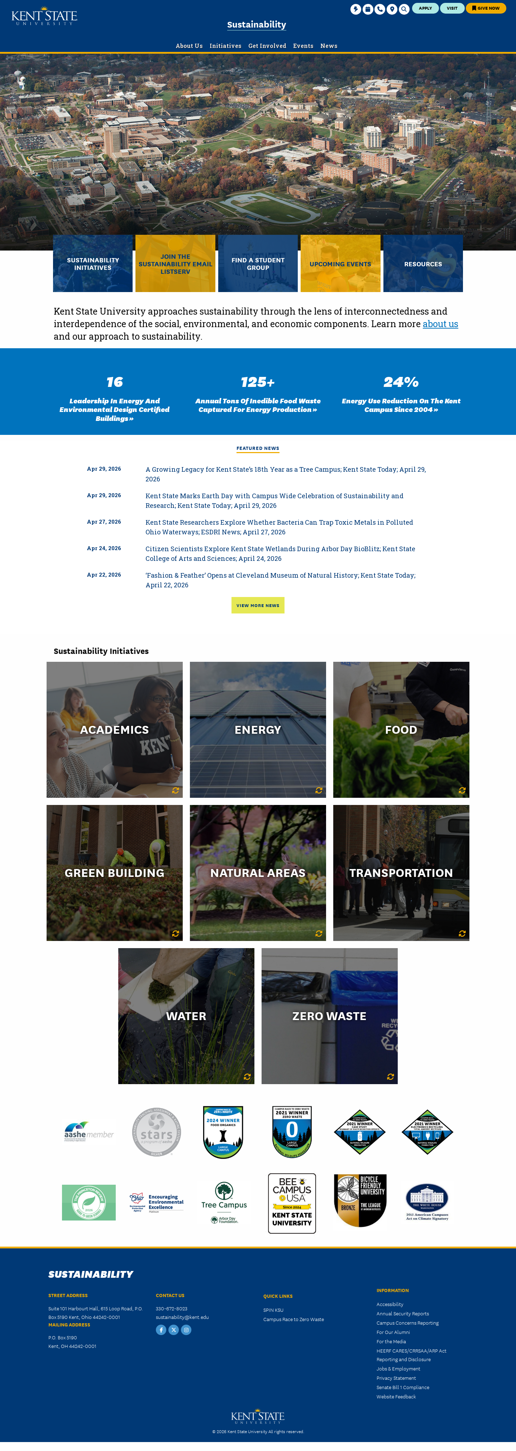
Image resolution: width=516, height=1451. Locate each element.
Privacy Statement (396, 1378)
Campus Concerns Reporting (408, 1322)
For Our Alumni (393, 1332)
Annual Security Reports (403, 1313)
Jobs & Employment (398, 1368)
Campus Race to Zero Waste (293, 1319)
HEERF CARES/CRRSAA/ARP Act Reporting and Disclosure (411, 1354)
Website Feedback (396, 1396)
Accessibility (390, 1304)
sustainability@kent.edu (182, 1317)
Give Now (486, 7)
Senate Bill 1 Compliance (403, 1387)
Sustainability (256, 23)
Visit (452, 7)
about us (440, 324)
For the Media (391, 1341)
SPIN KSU (273, 1310)
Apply (425, 7)
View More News (258, 605)
